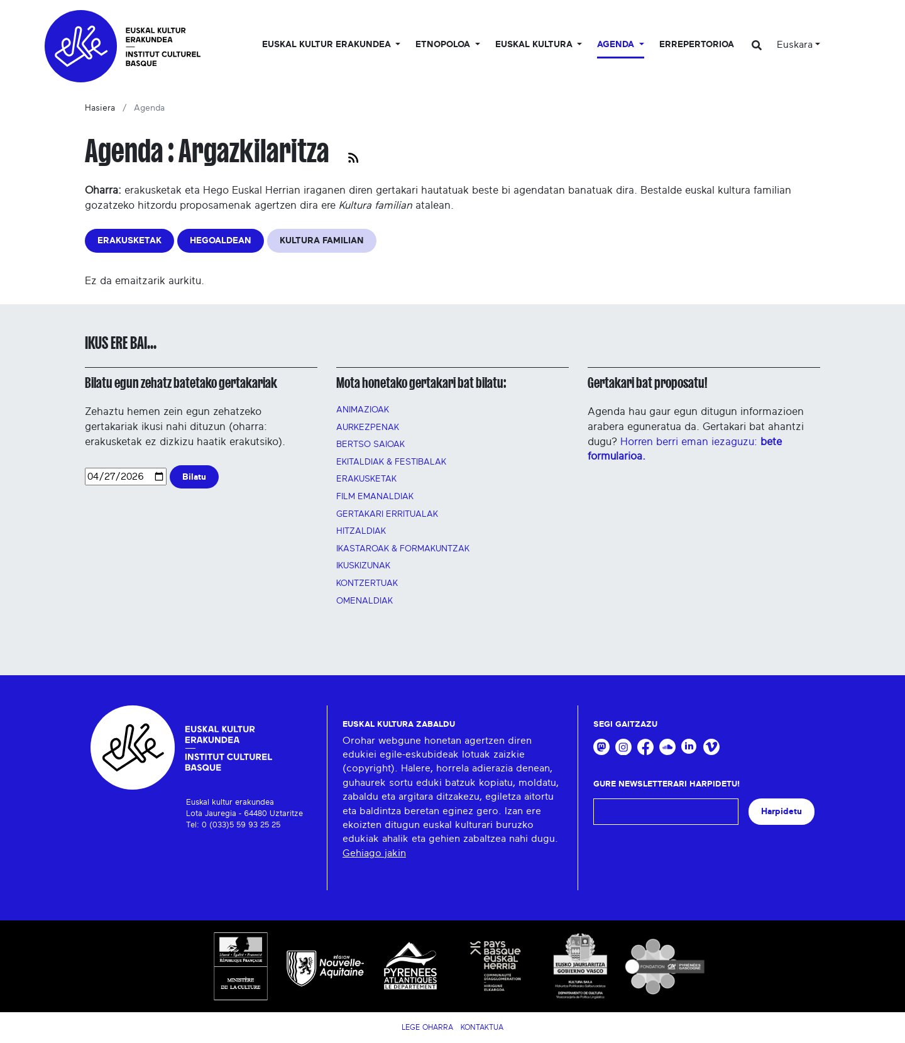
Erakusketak (366, 479)
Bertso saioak (370, 444)
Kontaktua (482, 1027)
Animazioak (362, 410)
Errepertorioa (696, 44)
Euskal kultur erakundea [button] (327, 44)
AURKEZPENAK (367, 427)
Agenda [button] (617, 44)
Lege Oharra (427, 1027)
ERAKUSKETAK (129, 240)
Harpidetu (781, 811)
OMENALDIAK (364, 601)
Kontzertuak (367, 583)
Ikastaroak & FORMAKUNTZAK (402, 548)
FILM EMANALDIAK (375, 496)
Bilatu (194, 477)
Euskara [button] (795, 45)
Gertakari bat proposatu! (647, 382)
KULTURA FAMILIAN (322, 240)
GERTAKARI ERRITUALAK (387, 514)
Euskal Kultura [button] (535, 44)
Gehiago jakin (374, 853)
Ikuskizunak (363, 565)
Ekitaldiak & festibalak (391, 462)
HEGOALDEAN (220, 240)
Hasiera (100, 108)
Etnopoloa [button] (444, 44)
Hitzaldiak (361, 531)
